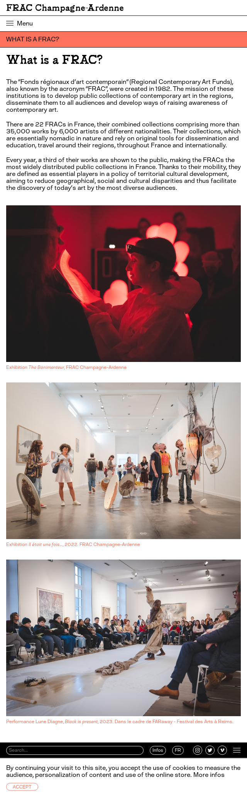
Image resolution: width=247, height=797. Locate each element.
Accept (22, 787)
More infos (209, 774)
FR (178, 750)
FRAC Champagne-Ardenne (65, 7)
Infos (157, 750)
